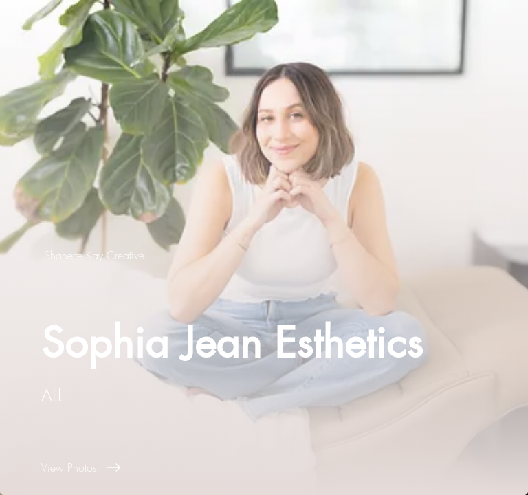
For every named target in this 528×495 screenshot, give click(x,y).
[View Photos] (284, 467)
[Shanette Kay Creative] (95, 255)
